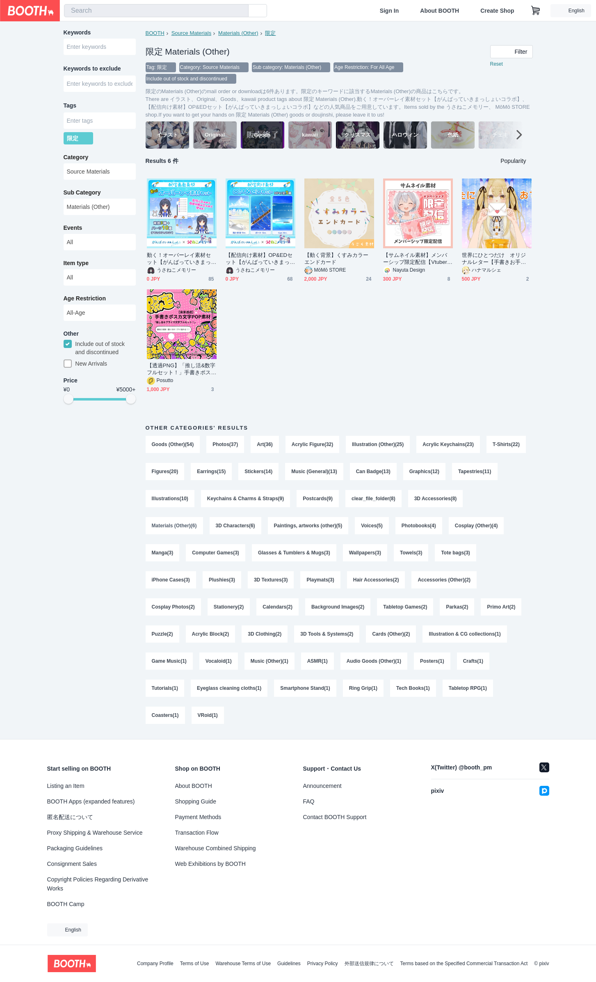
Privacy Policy (322, 963)
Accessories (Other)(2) (444, 580)
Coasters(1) (165, 715)
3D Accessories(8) (435, 498)
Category (76, 157)
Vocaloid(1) (219, 661)
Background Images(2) (337, 607)
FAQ (309, 801)
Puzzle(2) (162, 634)
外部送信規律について (369, 963)
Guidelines (289, 963)
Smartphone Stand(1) (305, 688)
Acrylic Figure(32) (312, 444)
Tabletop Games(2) (405, 607)
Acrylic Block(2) (210, 634)
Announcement (322, 786)
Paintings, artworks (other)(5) (308, 526)
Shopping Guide (195, 801)
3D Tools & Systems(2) (326, 634)
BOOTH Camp (65, 904)
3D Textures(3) (271, 580)
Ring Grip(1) (363, 688)
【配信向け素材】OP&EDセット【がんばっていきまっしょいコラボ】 (259, 259)
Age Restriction (85, 298)
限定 (270, 33)
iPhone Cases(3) (171, 580)
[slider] (68, 399)
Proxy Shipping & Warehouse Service (95, 832)
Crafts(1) (473, 661)
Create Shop (497, 11)
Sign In (389, 11)
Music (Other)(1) (269, 661)
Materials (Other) (238, 33)
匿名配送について (70, 817)
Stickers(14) (258, 471)
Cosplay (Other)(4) (476, 526)
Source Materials (191, 33)
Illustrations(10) (170, 498)
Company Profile (155, 963)
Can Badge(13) (373, 471)
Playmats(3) (320, 580)
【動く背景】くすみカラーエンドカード (336, 258)
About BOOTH (439, 11)
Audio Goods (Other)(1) (374, 661)
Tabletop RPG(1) (468, 688)
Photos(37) (225, 444)
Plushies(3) (222, 580)
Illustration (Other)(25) (378, 444)
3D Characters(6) (235, 526)
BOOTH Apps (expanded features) (91, 801)
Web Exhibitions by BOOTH (210, 864)
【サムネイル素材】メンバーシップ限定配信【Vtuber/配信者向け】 (416, 259)
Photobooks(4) (419, 526)
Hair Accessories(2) (376, 580)
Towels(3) (411, 553)
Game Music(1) (169, 661)
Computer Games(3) (215, 553)
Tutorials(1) (165, 688)
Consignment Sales (72, 864)
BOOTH (155, 33)
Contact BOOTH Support (335, 817)
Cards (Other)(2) (391, 634)
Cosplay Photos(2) (173, 607)
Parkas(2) (457, 607)
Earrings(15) (211, 471)
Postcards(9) (318, 498)
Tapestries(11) (474, 471)
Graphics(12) (424, 471)
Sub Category (82, 192)
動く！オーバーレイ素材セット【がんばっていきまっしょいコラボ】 (179, 259)
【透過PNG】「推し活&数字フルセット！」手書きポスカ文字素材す (181, 369)
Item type (76, 263)
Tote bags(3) (455, 553)
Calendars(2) (277, 607)
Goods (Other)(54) (173, 444)
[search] (240, 11)
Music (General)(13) (314, 471)
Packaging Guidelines (75, 848)
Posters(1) (432, 661)
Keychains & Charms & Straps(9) (245, 498)
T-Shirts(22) (506, 444)
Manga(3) (163, 553)
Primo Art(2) (501, 607)
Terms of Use (194, 963)
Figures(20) (165, 471)
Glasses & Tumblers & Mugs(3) (294, 553)
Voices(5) (371, 526)
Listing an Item (65, 786)
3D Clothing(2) (264, 634)
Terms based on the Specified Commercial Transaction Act (464, 963)
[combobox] (156, 10)
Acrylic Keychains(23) (448, 444)
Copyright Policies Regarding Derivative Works (97, 884)
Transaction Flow (197, 832)
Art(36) (265, 444)
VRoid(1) (208, 715)
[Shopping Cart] (535, 10)
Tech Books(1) (413, 688)
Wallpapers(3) (365, 553)
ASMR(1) (317, 661)
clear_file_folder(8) (373, 498)
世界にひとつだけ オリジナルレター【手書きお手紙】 (494, 259)
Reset (496, 64)
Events (73, 228)
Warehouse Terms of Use (243, 963)
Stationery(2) (229, 607)
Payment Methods (198, 817)
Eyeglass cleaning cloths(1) (229, 688)
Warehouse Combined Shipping (215, 848)
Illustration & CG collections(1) (464, 634)
